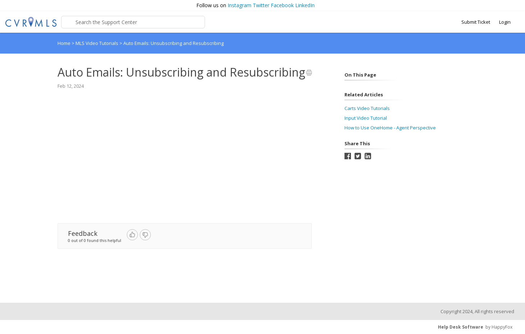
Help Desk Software (460, 327)
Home (64, 43)
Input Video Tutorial (365, 118)
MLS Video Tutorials (97, 43)
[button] (516, 5)
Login (505, 22)
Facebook (282, 5)
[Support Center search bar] (133, 22)
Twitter (261, 5)
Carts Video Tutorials (367, 108)
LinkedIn (305, 5)
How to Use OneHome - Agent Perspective (390, 127)
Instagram (239, 5)
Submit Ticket (475, 22)
